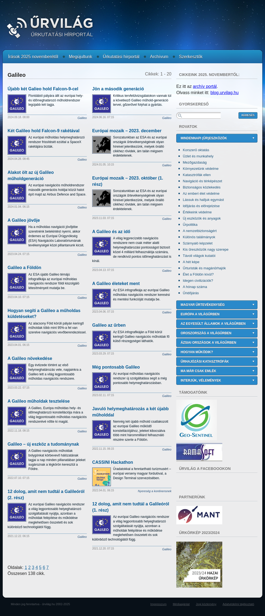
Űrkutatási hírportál (121, 56)
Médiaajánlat (181, 604)
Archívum (159, 56)
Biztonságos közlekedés (201, 187)
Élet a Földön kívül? (198, 274)
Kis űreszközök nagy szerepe (205, 249)
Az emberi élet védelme (201, 193)
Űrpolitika (190, 225)
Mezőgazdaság (195, 162)
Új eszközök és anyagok (202, 218)
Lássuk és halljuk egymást (203, 200)
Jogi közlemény (206, 604)
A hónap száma (195, 287)
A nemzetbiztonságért (200, 231)
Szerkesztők (191, 56)
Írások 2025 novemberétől (33, 56)
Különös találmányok (199, 237)
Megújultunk (80, 56)
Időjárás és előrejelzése (201, 206)
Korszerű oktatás (196, 150)
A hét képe (191, 262)
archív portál (205, 86)
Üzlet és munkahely (198, 156)
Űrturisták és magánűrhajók (204, 268)
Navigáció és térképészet (202, 181)
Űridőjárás (191, 293)
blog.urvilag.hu (224, 92)
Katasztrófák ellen (197, 175)
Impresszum (158, 604)
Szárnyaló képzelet (198, 243)
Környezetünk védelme (200, 169)
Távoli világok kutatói (199, 256)
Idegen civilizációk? (198, 281)
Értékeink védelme (197, 212)
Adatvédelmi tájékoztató (238, 604)
